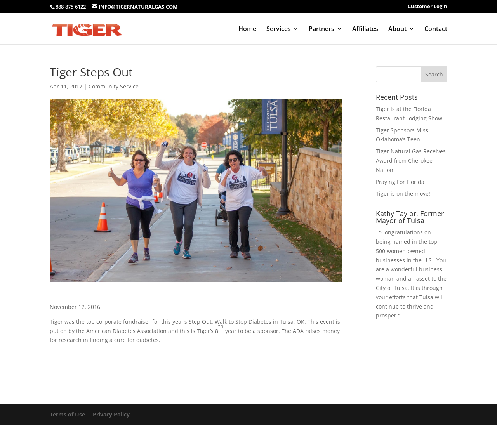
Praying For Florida (400, 182)
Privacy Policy (111, 414)
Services (278, 29)
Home (247, 29)
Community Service (114, 86)
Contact (435, 29)
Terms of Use (67, 414)
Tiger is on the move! (403, 193)
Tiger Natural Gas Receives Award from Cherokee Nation (411, 160)
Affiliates (365, 29)
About (397, 29)
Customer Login (427, 7)
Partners (321, 29)
